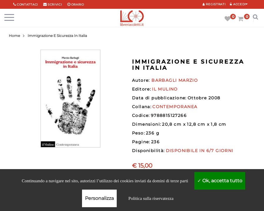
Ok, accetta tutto (219, 180)
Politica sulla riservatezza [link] (150, 198)
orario (77, 4)
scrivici (55, 4)
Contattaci (27, 4)
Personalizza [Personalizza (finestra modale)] (99, 198)
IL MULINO (165, 89)
